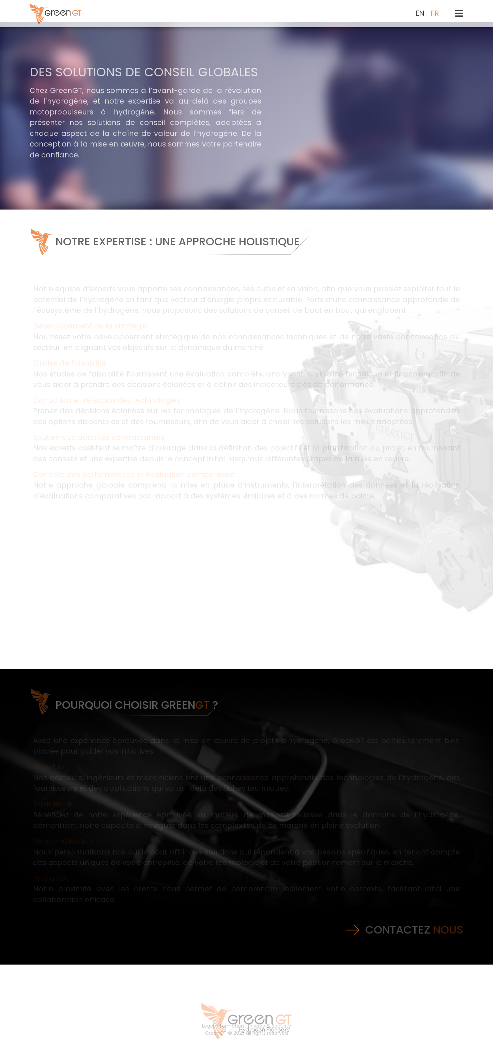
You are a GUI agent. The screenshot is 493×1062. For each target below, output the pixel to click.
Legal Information (223, 1031)
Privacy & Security (269, 1031)
